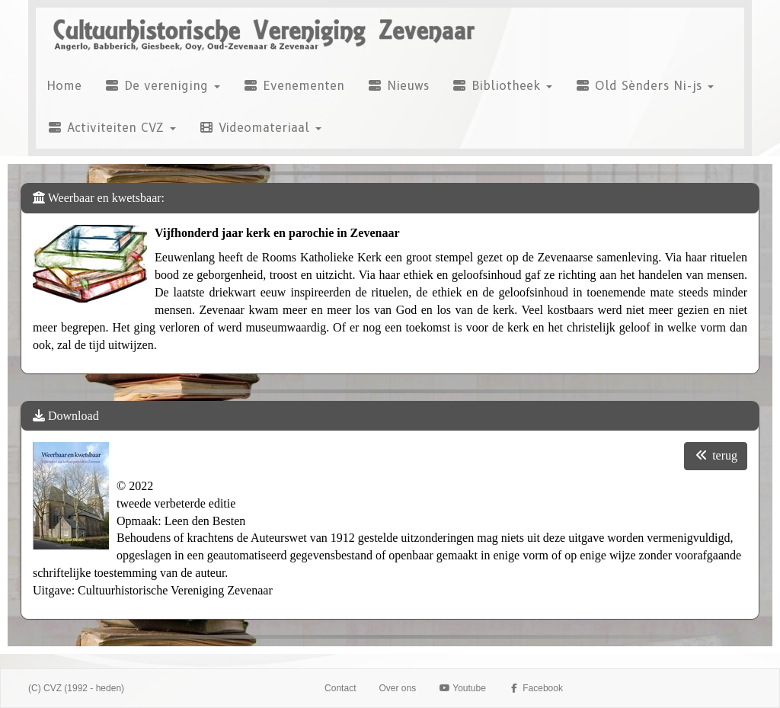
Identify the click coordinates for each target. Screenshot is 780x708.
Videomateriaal (260, 127)
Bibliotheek (502, 85)
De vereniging (162, 85)
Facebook (536, 688)
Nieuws (398, 85)
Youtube (462, 688)
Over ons (397, 688)
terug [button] (715, 455)
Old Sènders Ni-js (644, 85)
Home (64, 85)
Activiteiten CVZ (111, 127)
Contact (340, 688)
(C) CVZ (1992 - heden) (76, 688)
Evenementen (293, 85)
